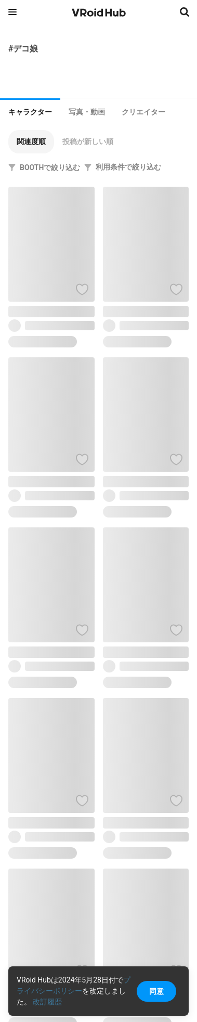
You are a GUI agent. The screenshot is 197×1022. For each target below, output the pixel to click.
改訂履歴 (47, 1002)
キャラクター (30, 112)
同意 (156, 991)
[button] (31, 141)
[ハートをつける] (82, 289)
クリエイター (143, 112)
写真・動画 (87, 112)
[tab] (30, 111)
